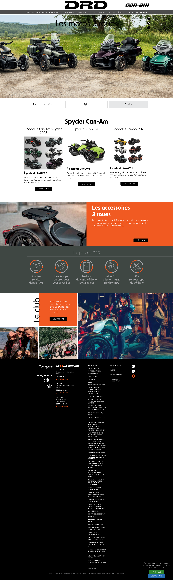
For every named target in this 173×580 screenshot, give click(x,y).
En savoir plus (58, 319)
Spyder (128, 105)
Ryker (86, 105)
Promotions (92, 365)
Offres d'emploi (93, 388)
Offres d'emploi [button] (132, 12)
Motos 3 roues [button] (70, 12)
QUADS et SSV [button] (82, 12)
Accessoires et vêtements (96, 385)
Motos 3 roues (93, 374)
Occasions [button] (92, 12)
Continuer (156, 572)
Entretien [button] (102, 12)
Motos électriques (94, 371)
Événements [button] (144, 12)
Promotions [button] (29, 12)
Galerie (112, 370)
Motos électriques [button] (55, 12)
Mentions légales (116, 374)
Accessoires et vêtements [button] (116, 12)
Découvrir (141, 240)
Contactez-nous (115, 365)
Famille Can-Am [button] (41, 12)
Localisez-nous (62, 379)
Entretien (91, 382)
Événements (92, 569)
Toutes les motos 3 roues (44, 105)
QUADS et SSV (92, 376)
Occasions (91, 379)
